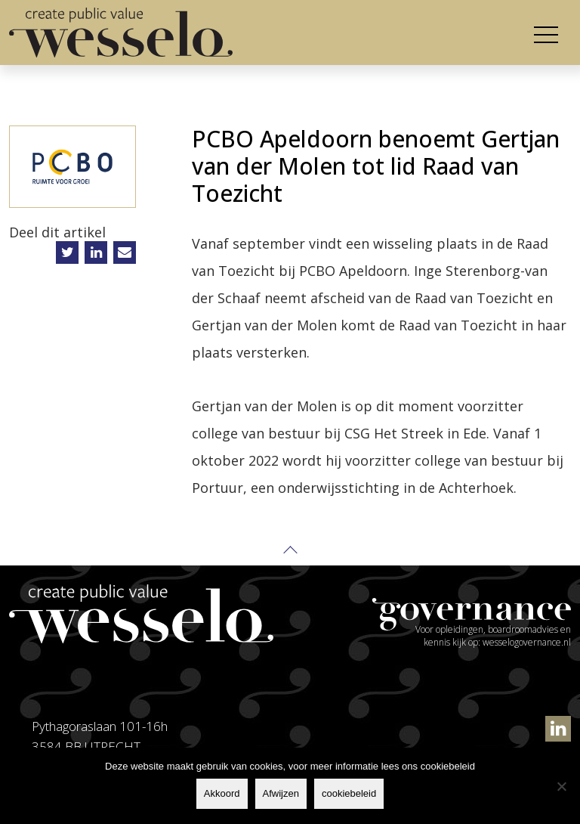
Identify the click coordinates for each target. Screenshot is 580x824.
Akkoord (222, 793)
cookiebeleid (349, 793)
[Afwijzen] (561, 786)
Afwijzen (281, 793)
